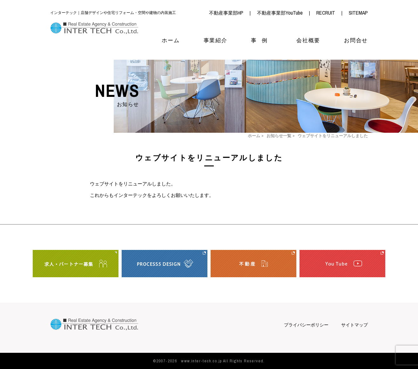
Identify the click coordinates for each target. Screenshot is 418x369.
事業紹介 (215, 40)
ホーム (170, 40)
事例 (262, 40)
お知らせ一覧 (278, 135)
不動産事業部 (226, 13)
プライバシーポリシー (306, 325)
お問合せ (356, 40)
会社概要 (308, 40)
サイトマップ (354, 325)
